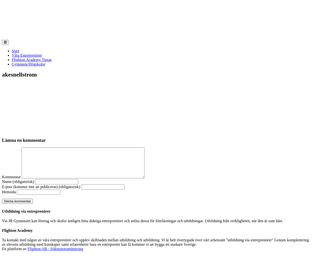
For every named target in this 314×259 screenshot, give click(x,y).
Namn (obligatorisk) (18, 187)
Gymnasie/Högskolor (28, 64)
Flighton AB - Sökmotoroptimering (55, 255)
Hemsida (9, 198)
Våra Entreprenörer (27, 55)
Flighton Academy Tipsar (32, 60)
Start (15, 51)
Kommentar (11, 183)
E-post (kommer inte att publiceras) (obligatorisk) (41, 193)
